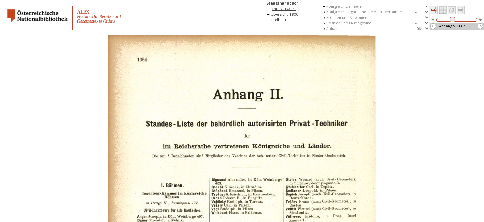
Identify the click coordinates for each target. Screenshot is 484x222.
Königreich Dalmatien (345, 6)
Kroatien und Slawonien (346, 17)
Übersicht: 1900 (284, 14)
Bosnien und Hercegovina (348, 23)
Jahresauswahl (283, 8)
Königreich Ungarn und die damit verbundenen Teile (368, 11)
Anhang (333, 28)
